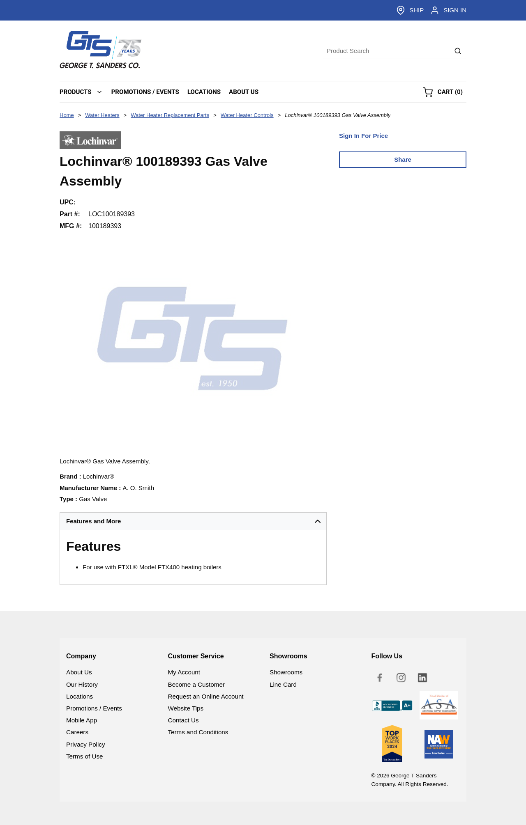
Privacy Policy (85, 744)
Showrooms (286, 672)
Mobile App (81, 720)
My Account (184, 672)
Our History (82, 684)
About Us (79, 672)
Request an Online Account (206, 696)
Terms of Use (84, 756)
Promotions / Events (94, 708)
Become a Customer (196, 684)
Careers (77, 732)
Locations (79, 696)
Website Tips (186, 708)
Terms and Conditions (198, 732)
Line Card (283, 684)
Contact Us (183, 720)
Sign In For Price (363, 135)
